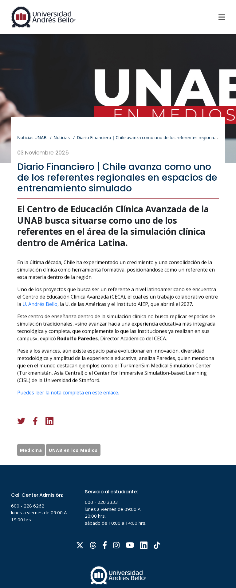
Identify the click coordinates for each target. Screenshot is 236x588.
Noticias (61, 137)
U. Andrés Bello (39, 330)
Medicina (31, 463)
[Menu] (221, 17)
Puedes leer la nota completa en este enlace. (68, 419)
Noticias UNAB (31, 137)
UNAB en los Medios (73, 463)
